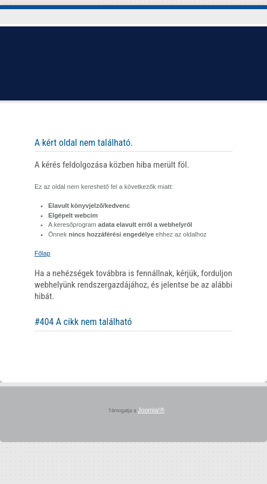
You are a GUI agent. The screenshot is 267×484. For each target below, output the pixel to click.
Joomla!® (151, 409)
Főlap (42, 253)
